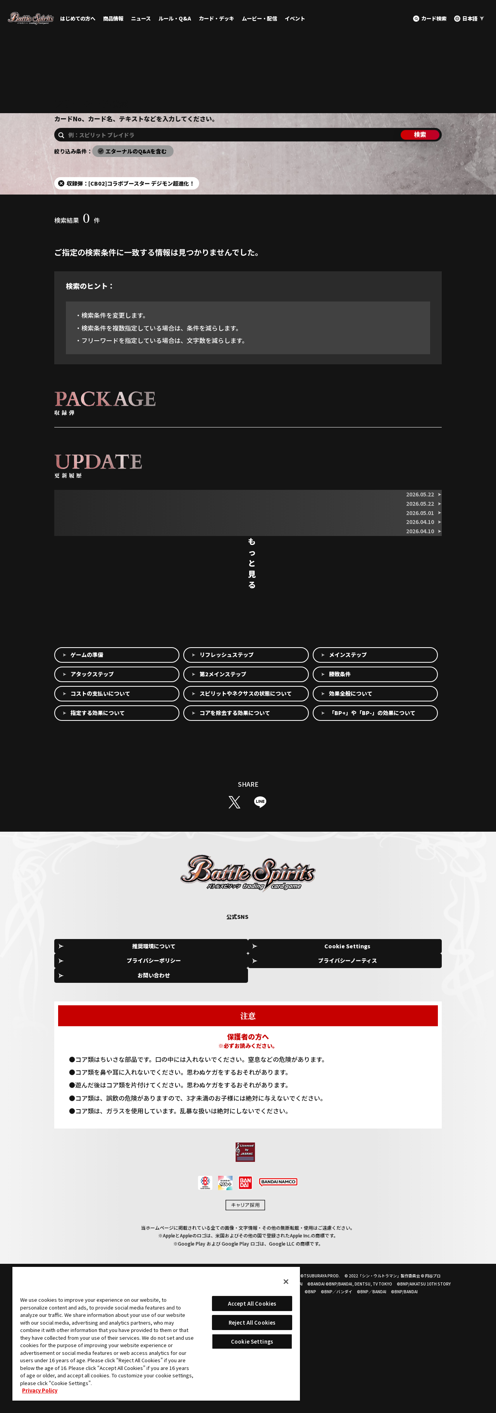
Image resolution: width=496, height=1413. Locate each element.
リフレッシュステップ (227, 785)
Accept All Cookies (252, 1303)
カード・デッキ (216, 18)
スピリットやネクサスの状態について (246, 824)
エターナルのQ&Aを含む (136, 176)
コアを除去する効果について (235, 844)
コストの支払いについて (100, 824)
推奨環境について (94, 1077)
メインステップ (348, 785)
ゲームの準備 (87, 785)
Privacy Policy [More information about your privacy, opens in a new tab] (39, 1390)
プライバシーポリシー (251, 1077)
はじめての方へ (77, 18)
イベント (295, 18)
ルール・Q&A (174, 18)
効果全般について (350, 824)
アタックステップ (92, 805)
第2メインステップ (223, 805)
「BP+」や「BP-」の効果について (372, 844)
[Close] (285, 1281)
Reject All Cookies (252, 1322)
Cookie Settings (173, 1077)
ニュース (141, 18)
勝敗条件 (340, 805)
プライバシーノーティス (328, 1077)
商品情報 (113, 18)
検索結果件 (77, 245)
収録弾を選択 (76, 460)
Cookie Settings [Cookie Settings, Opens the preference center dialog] (252, 1341)
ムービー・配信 (259, 18)
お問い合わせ (407, 1077)
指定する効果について (98, 844)
